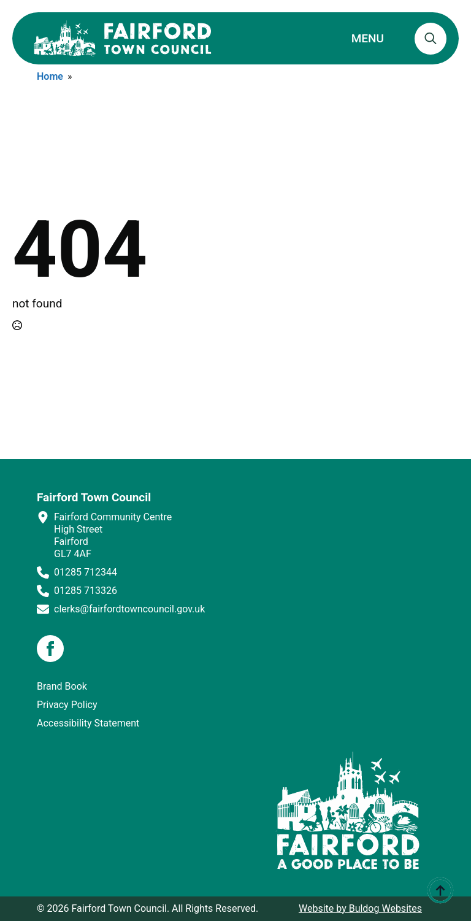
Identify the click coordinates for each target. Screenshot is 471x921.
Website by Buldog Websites (360, 908)
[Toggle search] (430, 39)
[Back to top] (440, 890)
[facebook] (50, 648)
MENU (367, 38)
